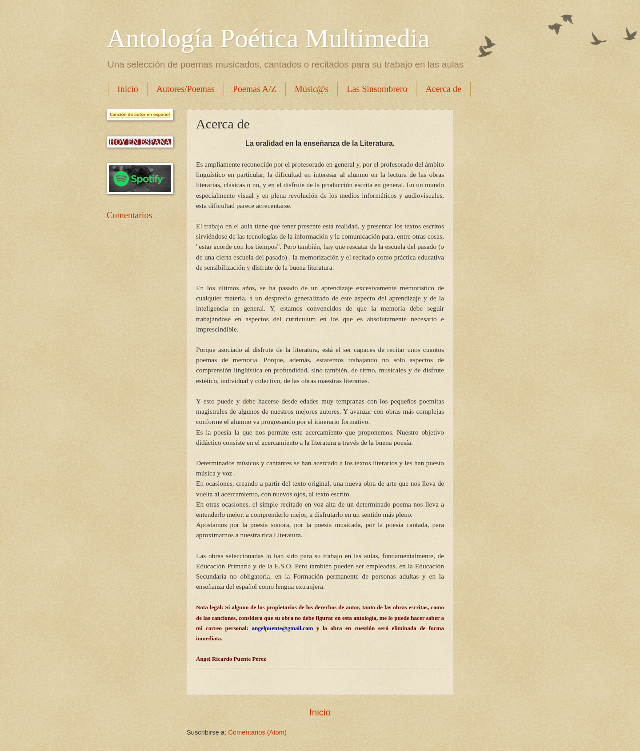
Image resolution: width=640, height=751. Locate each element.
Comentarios (129, 215)
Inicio (127, 89)
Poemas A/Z (254, 89)
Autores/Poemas (185, 89)
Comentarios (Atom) (257, 732)
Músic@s (311, 89)
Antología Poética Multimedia (268, 38)
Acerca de (443, 89)
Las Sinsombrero (377, 89)
